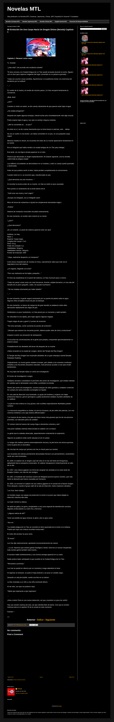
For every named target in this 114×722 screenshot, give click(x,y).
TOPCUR (19, 688)
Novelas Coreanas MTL (13, 21)
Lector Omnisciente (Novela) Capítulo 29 (91, 85)
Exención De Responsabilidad (79, 21)
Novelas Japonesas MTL (29, 21)
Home (41, 677)
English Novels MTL (61, 21)
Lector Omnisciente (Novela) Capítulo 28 (91, 95)
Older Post (71, 677)
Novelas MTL (24, 9)
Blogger (60, 706)
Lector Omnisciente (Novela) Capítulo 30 (91, 75)
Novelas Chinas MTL (46, 21)
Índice (40, 620)
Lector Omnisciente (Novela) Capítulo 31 (91, 65)
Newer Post (10, 677)
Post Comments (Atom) (19, 679)
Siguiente (50, 620)
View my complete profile (22, 693)
